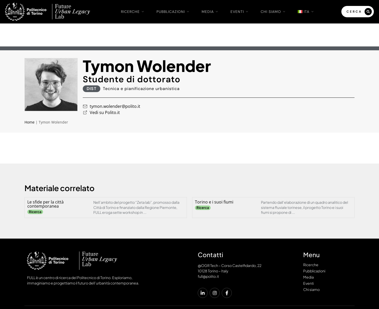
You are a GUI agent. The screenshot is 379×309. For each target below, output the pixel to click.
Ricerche (133, 12)
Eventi (240, 12)
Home (29, 99)
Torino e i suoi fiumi (214, 179)
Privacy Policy (315, 290)
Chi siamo (274, 12)
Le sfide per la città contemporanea (45, 181)
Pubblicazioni (173, 12)
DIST (91, 65)
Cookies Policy (340, 290)
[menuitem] (307, 12)
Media (211, 12)
